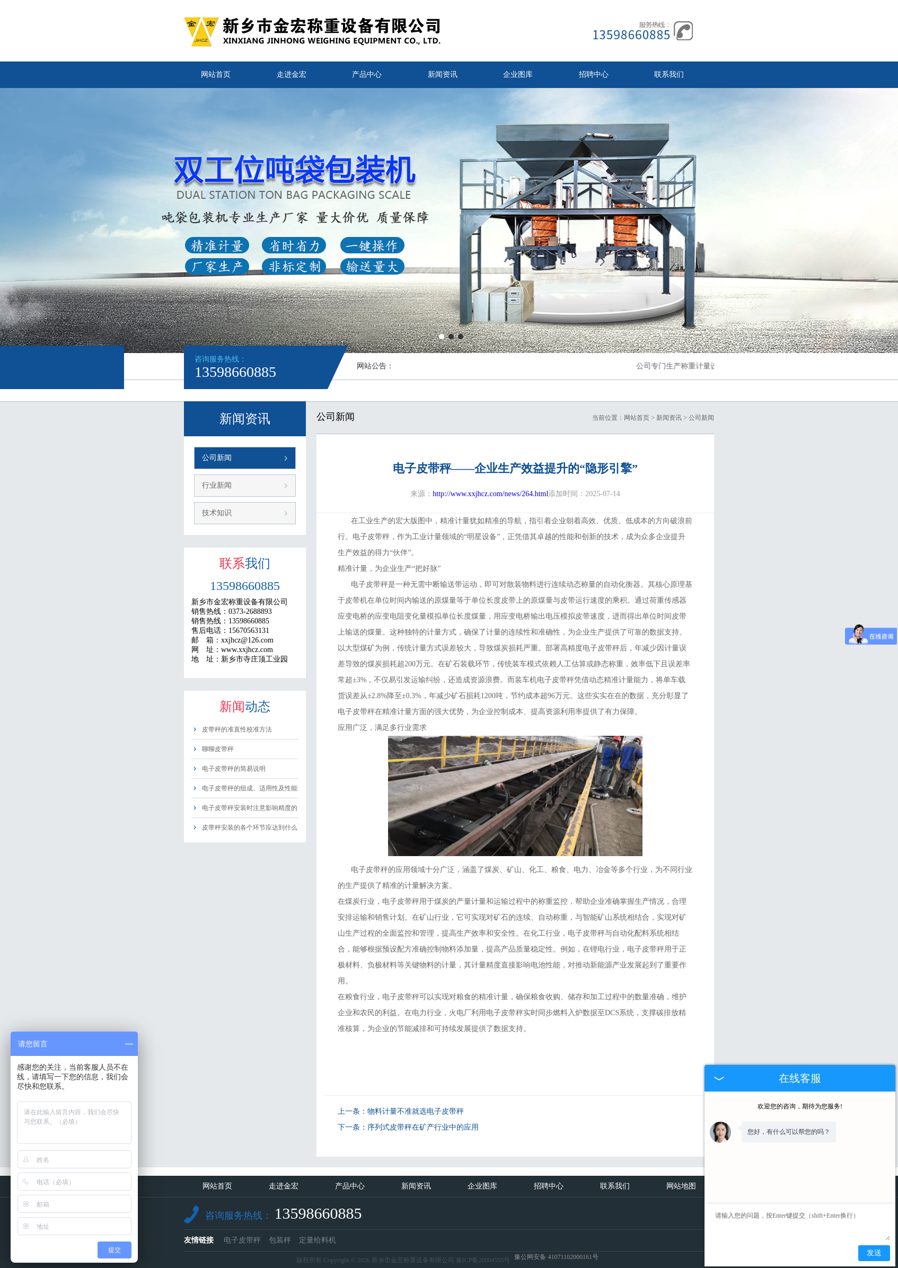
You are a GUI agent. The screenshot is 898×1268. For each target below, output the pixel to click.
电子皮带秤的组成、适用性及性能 (249, 788)
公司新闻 (217, 458)
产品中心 (367, 74)
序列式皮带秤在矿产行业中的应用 (423, 1127)
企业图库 (518, 74)
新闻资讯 (442, 74)
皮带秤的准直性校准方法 (237, 729)
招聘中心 (594, 74)
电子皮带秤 (242, 1240)
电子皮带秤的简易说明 (234, 768)
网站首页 (216, 74)
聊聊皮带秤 (218, 749)
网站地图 (681, 1186)
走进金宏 (291, 74)
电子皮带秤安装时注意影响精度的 (249, 808)
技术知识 (217, 513)
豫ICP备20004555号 (483, 1260)
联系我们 (669, 74)
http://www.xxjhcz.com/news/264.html (490, 494)
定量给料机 (317, 1240)
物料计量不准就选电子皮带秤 (415, 1111)
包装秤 (280, 1240)
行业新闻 (217, 485)
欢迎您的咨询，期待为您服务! (800, 1106)
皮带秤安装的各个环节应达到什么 (249, 827)
